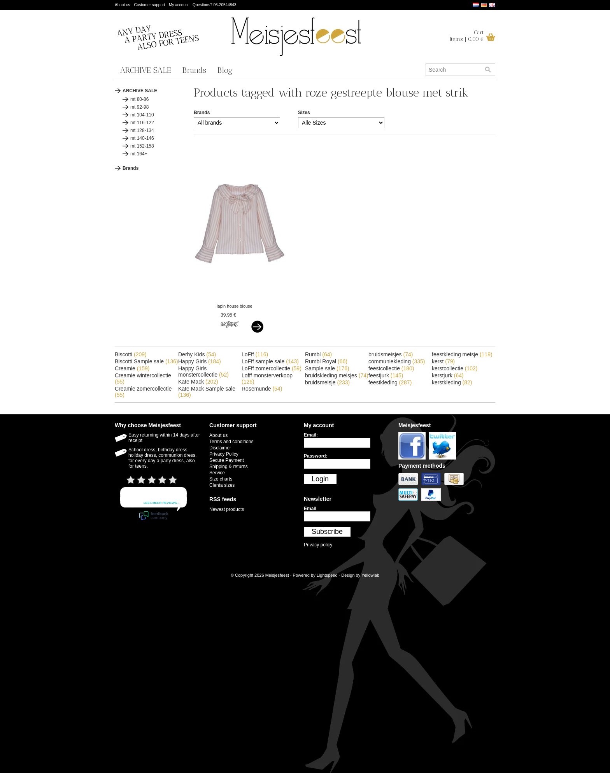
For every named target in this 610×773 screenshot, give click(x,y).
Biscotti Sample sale (146, 361)
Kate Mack (198, 382)
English (492, 5)
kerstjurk (448, 375)
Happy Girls (199, 361)
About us (122, 5)
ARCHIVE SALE (145, 70)
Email (310, 508)
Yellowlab (370, 575)
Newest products (226, 509)
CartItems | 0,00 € (466, 35)
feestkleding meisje (462, 354)
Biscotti (131, 354)
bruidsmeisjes (390, 354)
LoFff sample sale (270, 361)
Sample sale (327, 368)
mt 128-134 (142, 130)
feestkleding (390, 382)
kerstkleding (452, 382)
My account (179, 5)
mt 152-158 (142, 146)
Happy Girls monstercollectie (203, 371)
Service (217, 472)
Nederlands (476, 5)
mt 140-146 (142, 138)
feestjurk (385, 375)
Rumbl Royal (326, 361)
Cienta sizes (222, 485)
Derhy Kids (197, 354)
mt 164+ (138, 154)
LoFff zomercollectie (271, 368)
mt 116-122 (142, 122)
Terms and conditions (231, 441)
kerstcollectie (455, 368)
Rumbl (318, 354)
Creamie (132, 368)
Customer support (149, 5)
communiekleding (396, 361)
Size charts (220, 479)
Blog (224, 70)
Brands (194, 70)
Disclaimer (220, 448)
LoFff (255, 354)
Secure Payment (226, 460)
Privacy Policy (223, 454)
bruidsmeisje (327, 382)
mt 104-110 (142, 115)
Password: (316, 456)
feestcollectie (391, 368)
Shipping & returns (228, 466)
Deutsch (484, 5)
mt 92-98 (139, 107)
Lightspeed (327, 575)
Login (320, 479)
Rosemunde (262, 389)
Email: (311, 435)
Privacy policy (318, 545)
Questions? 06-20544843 (214, 5)
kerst (443, 361)
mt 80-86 (139, 99)
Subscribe (327, 531)
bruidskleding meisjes (336, 375)
